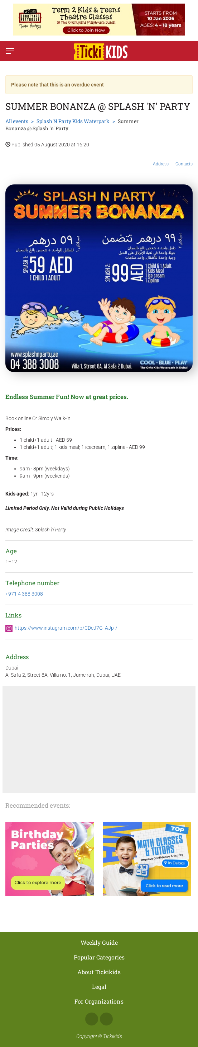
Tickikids (112, 1036)
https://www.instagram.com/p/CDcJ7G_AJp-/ (66, 628)
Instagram (106, 1019)
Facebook (91, 1019)
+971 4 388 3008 (24, 594)
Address (161, 158)
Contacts (184, 158)
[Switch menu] (10, 51)
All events (16, 121)
